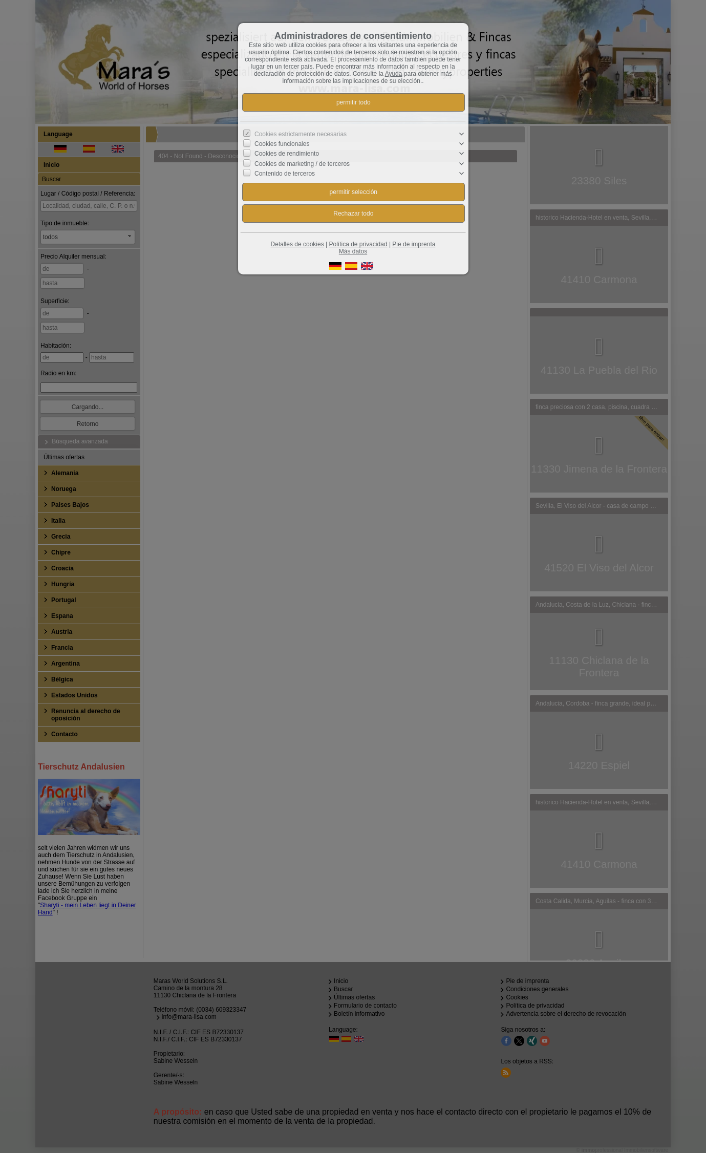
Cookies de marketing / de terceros (302, 163)
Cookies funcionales (281, 143)
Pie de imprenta (413, 244)
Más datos (353, 251)
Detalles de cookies (297, 244)
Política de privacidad (358, 244)
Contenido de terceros (284, 173)
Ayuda (393, 73)
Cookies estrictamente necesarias (300, 134)
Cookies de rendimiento (286, 153)
